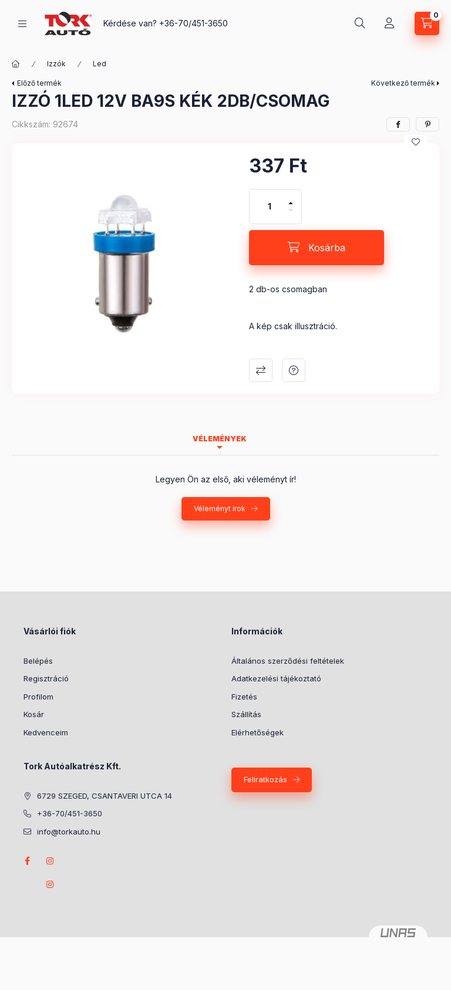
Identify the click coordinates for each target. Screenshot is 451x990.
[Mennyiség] (269, 207)
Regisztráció (46, 678)
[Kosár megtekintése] (427, 23)
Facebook (27, 861)
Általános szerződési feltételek (287, 660)
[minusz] (290, 215)
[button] (124, 262)
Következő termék (403, 83)
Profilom (38, 696)
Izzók (56, 63)
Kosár (33, 714)
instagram (50, 861)
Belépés (38, 660)
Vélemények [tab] (220, 438)
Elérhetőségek (257, 732)
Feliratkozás (265, 779)
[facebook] (398, 124)
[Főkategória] (16, 64)
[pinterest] (427, 124)
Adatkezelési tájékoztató (276, 678)
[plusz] (290, 198)
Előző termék (39, 83)
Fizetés (244, 696)
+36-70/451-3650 (193, 23)
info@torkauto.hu (68, 831)
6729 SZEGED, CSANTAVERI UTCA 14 (104, 795)
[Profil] (389, 23)
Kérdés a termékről (293, 370)
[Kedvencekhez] (416, 142)
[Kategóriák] (22, 24)
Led (99, 63)
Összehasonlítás (260, 370)
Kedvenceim (45, 732)
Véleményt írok (219, 508)
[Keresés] (360, 23)
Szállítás (246, 714)
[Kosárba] (316, 247)
